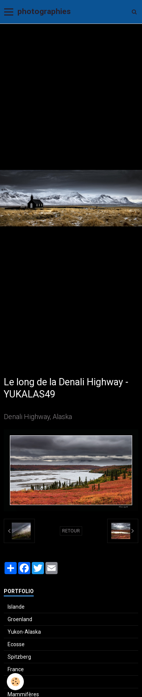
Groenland (20, 619)
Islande (16, 607)
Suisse (15, 682)
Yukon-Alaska (24, 632)
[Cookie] (15, 681)
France (16, 669)
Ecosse (16, 644)
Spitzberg (19, 657)
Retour (71, 531)
